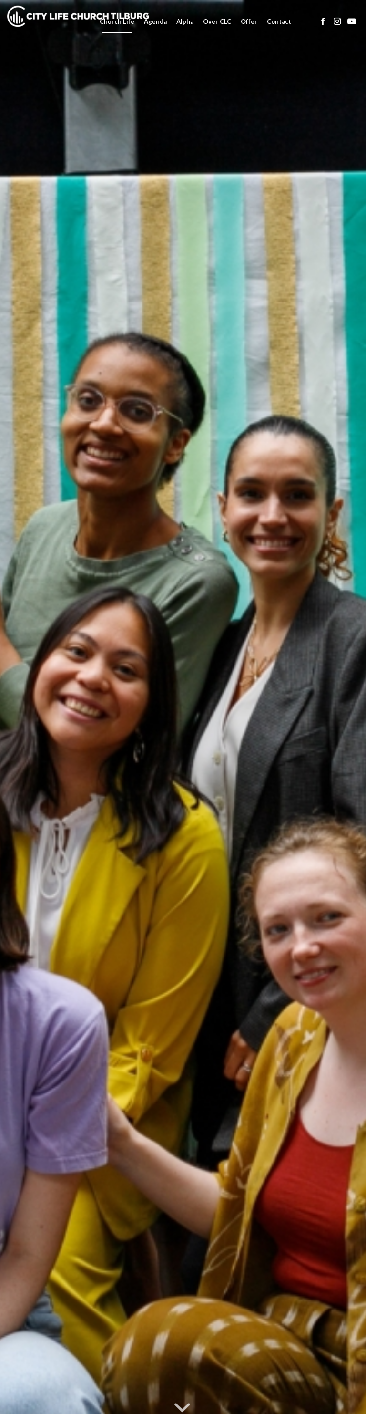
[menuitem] (117, 21)
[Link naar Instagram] (337, 21)
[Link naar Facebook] (323, 21)
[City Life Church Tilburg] (78, 21)
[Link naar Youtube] (352, 21)
